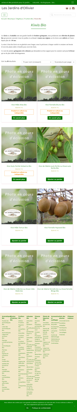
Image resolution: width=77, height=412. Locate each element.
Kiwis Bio (21, 333)
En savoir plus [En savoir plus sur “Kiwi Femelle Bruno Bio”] (55, 118)
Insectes (62, 334)
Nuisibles (62, 323)
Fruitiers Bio (28, 19)
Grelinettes (54, 343)
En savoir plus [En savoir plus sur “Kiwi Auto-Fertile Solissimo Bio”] (19, 179)
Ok (27, 408)
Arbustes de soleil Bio (29, 393)
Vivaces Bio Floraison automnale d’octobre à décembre (38, 349)
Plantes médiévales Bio (6, 371)
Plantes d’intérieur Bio (13, 318)
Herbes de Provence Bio (5, 365)
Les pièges (62, 332)
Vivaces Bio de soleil (37, 379)
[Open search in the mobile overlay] (62, 15)
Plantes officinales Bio (5, 383)
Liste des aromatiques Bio (6, 328)
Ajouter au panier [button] (55, 179)
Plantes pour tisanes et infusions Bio (5, 353)
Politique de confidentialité (41, 408)
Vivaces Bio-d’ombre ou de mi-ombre (38, 371)
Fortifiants (62, 330)
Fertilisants (63, 327)
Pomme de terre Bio (45, 338)
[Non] (74, 406)
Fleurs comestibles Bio (6, 377)
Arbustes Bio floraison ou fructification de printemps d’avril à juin (31, 328)
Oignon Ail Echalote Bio (46, 344)
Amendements (64, 321)
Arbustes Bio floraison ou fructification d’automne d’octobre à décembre (31, 360)
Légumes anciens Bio (46, 355)
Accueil (4, 19)
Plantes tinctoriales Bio (5, 389)
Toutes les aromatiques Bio (6, 322)
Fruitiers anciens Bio (21, 337)
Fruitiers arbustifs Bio (21, 349)
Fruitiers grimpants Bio (21, 343)
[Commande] (37, 62)
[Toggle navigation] (72, 2)
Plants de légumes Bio (46, 318)
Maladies (62, 325)
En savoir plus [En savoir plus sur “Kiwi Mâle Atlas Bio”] (19, 118)
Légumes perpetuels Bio (46, 350)
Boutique (11, 19)
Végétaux (19, 19)
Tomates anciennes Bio (46, 324)
